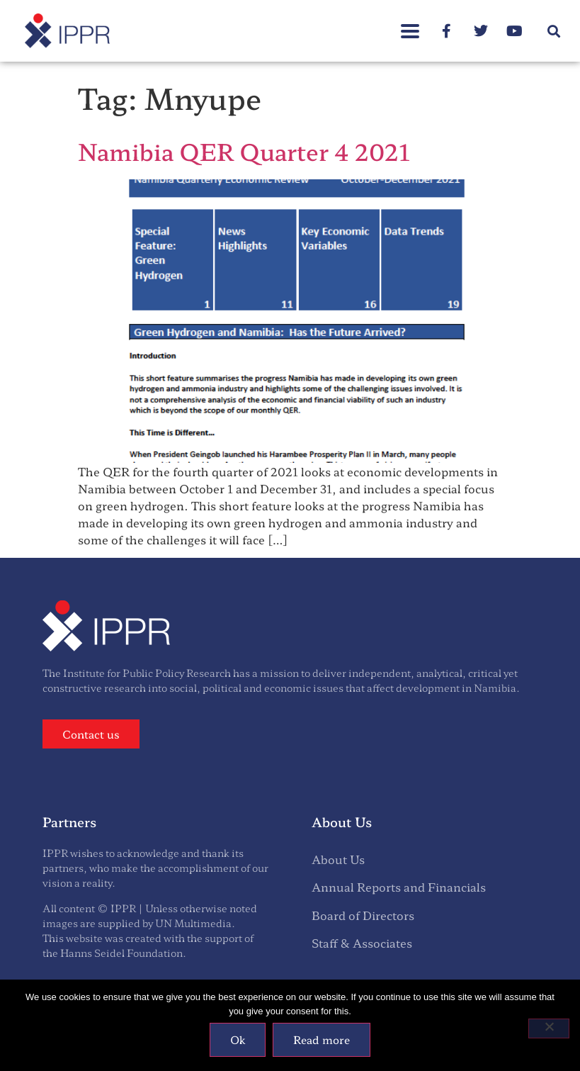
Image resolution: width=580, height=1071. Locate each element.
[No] (548, 1028)
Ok (237, 1039)
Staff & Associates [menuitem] (362, 942)
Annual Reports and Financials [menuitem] (399, 886)
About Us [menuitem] (338, 859)
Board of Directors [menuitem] (363, 915)
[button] (554, 31)
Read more (321, 1039)
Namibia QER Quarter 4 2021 (244, 151)
